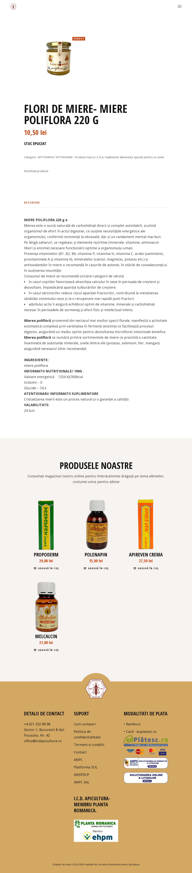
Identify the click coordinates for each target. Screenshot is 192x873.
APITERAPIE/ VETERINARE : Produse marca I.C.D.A (70, 157)
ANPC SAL (81, 782)
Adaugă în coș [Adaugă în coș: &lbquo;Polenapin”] (98, 568)
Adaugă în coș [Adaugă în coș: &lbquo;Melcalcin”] (48, 650)
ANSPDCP (81, 774)
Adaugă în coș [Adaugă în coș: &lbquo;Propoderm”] (48, 568)
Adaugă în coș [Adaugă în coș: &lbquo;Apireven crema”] (148, 568)
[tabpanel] (57, 59)
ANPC (78, 759)
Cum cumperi (85, 724)
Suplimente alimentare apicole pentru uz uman (134, 157)
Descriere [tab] (32, 202)
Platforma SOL (86, 767)
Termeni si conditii (89, 744)
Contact (80, 752)
